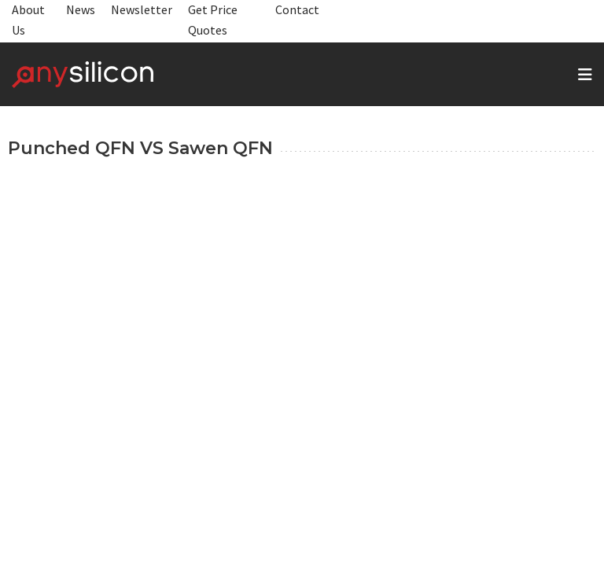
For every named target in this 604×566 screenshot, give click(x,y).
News (80, 9)
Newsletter (141, 9)
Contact (297, 9)
